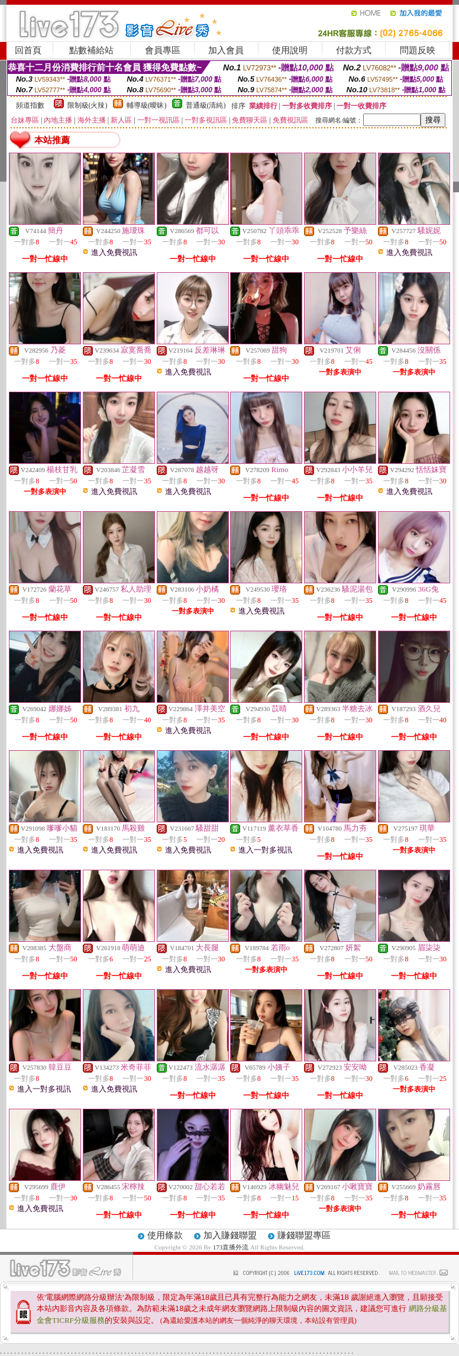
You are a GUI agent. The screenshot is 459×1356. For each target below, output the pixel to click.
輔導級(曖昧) (147, 105)
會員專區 (162, 50)
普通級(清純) (206, 105)
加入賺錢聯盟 (230, 1235)
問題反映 (417, 50)
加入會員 (226, 50)
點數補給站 (91, 50)
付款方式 (353, 50)
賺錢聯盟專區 (304, 1235)
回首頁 (28, 50)
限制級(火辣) (87, 105)
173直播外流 (231, 1247)
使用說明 (290, 50)
